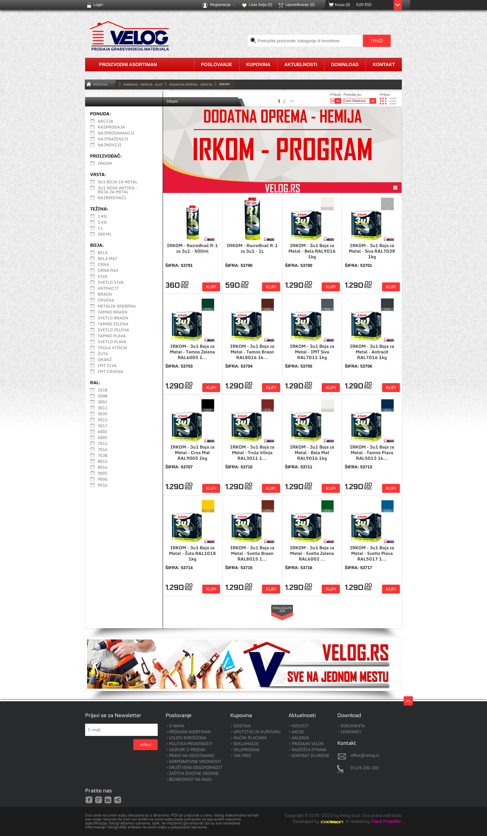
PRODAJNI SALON (308, 744)
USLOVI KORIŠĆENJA (188, 738)
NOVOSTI (300, 726)
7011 (102, 444)
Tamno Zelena (113, 324)
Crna (103, 265)
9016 (102, 486)
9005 (102, 474)
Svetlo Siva (111, 283)
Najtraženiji (113, 139)
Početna (100, 84)
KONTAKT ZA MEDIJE (310, 755)
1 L (100, 229)
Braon (105, 295)
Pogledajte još (282, 609)
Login (98, 4)
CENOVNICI (351, 732)
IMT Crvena (110, 372)
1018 (102, 390)
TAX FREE (242, 755)
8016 (102, 468)
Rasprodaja (111, 127)
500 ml (105, 234)
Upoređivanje (300, 4)
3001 (102, 402)
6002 (102, 432)
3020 (102, 414)
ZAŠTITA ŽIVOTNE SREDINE (194, 773)
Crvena (106, 301)
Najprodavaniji (116, 133)
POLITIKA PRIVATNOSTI (190, 744)
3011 (102, 408)
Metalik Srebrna (117, 307)
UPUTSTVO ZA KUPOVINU (257, 732)
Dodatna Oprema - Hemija (190, 84)
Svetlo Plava (112, 342)
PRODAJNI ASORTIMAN (190, 732)
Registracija (220, 4)
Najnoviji (109, 145)
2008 (102, 396)
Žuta (103, 354)
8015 (102, 462)
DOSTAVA (242, 726)
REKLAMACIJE (246, 744)
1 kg (102, 217)
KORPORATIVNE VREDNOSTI (195, 761)
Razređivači (112, 198)
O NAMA (176, 726)
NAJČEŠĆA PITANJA (309, 749)
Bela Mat (107, 259)
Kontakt (384, 64)
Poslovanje (216, 64)
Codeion (337, 821)
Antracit (108, 289)
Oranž (105, 360)
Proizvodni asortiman (128, 64)
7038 (102, 456)
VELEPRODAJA (247, 749)
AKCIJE (298, 732)
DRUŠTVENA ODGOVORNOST (195, 767)
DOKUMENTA (353, 726)
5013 (102, 420)
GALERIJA (300, 738)
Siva (103, 277)
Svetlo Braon (113, 318)
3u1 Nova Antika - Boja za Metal (117, 190)
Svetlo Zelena (113, 330)
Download (345, 64)
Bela (103, 253)
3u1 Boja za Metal (118, 182)
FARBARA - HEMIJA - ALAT (143, 84)
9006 (102, 480)
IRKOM (105, 164)
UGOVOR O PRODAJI (187, 749)
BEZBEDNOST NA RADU (190, 779)
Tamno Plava (112, 336)
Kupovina (258, 64)
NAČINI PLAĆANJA (250, 738)
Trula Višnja (112, 348)
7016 (102, 450)
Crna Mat (108, 271)
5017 (102, 426)
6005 (102, 438)
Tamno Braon (112, 312)
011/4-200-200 (364, 768)
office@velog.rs (364, 755)
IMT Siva (107, 366)
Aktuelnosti (300, 64)
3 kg (102, 223)
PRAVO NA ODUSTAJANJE (191, 755)
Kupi (211, 286)
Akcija (105, 122)
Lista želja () (260, 4)
